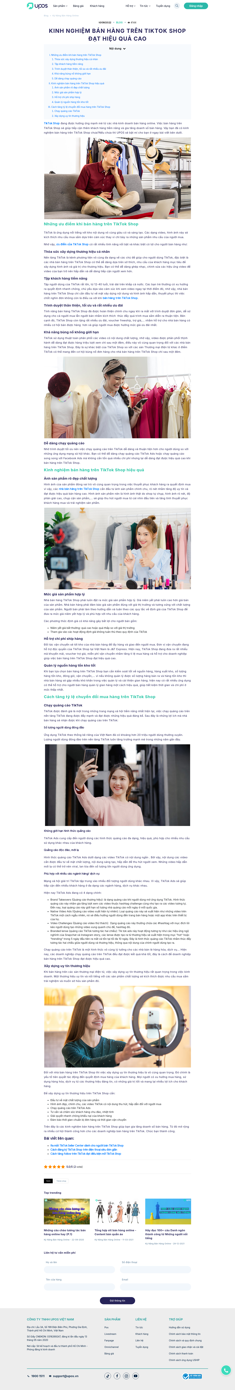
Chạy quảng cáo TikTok (67, 111)
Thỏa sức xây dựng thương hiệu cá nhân (76, 59)
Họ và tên (51, 1262)
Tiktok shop (61, 1181)
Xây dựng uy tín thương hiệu (70, 115)
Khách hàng (97, 6)
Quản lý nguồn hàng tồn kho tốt (71, 102)
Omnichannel (111, 1347)
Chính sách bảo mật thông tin (185, 1334)
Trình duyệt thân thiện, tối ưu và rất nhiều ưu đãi (80, 68)
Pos (106, 1327)
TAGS (48, 1181)
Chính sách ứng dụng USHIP (184, 1360)
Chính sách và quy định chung (185, 1340)
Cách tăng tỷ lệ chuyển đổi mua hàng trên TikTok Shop (80, 106)
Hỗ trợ (130, 6)
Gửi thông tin (117, 1300)
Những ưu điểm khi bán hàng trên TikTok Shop (76, 55)
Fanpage (109, 1340)
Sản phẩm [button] (60, 6)
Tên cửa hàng (54, 1279)
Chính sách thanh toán (181, 1353)
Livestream (110, 1334)
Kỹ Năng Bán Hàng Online (65, 15)
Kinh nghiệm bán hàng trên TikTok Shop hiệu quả (77, 83)
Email (125, 1279)
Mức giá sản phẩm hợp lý (68, 92)
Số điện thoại (129, 1262)
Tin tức (145, 6)
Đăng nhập (196, 6)
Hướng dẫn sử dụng (179, 1327)
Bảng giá (78, 6)
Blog (46, 15)
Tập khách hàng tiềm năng (69, 64)
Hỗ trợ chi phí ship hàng (67, 97)
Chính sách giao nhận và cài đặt (186, 1347)
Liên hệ (139, 1340)
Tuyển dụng (163, 6)
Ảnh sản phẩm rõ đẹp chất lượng (72, 87)
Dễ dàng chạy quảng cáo (68, 78)
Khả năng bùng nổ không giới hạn (73, 73)
